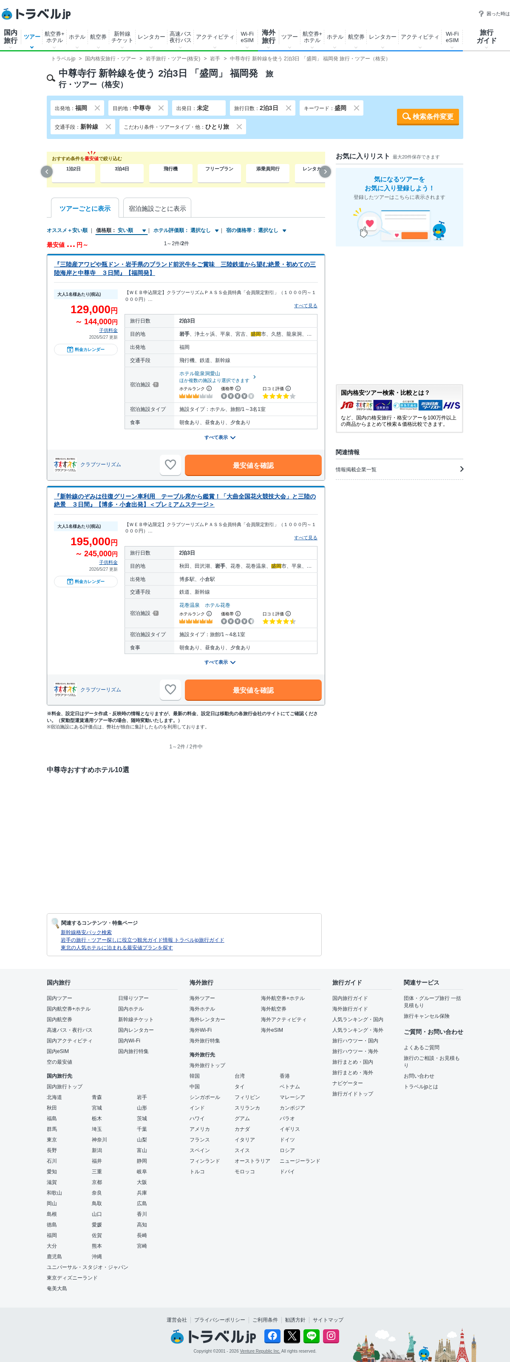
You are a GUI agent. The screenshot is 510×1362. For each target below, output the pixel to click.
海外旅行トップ (207, 1065)
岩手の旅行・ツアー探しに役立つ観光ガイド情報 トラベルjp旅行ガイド (142, 940)
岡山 (52, 1203)
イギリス (290, 1129)
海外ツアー (202, 998)
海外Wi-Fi (201, 1030)
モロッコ (245, 1172)
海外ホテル (202, 1009)
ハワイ (197, 1118)
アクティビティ (215, 37)
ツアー (32, 37)
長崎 (142, 1235)
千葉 (142, 1129)
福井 (97, 1161)
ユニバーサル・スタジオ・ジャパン (87, 1267)
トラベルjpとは (421, 1087)
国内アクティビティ (70, 1041)
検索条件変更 (433, 116)
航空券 (98, 37)
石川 (52, 1161)
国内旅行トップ (64, 1087)
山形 (142, 1108)
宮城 (97, 1108)
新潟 (97, 1150)
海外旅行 (268, 36)
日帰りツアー (133, 998)
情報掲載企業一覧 (399, 469)
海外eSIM (272, 1030)
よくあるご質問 (421, 1048)
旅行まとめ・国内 (352, 1062)
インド (197, 1108)
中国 (195, 1087)
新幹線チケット (122, 37)
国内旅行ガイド (350, 998)
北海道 (54, 1097)
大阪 (142, 1182)
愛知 (52, 1172)
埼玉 (97, 1129)
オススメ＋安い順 (67, 230)
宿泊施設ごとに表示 (157, 208)
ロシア (287, 1150)
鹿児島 (54, 1257)
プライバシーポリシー (219, 1320)
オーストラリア (252, 1161)
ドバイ (287, 1172)
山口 (97, 1214)
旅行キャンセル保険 (427, 1016)
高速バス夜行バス (181, 37)
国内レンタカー (136, 1030)
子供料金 (108, 330)
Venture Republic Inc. (260, 1351)
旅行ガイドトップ (352, 1094)
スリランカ (247, 1108)
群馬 (52, 1129)
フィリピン (247, 1097)
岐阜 (142, 1172)
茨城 (142, 1118)
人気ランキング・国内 (357, 1019)
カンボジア (292, 1108)
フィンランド (205, 1161)
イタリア (245, 1140)
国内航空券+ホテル (69, 1009)
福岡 (52, 1235)
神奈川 (99, 1140)
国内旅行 (10, 36)
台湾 (240, 1076)
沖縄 (97, 1257)
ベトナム (290, 1087)
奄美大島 (57, 1288)
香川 (142, 1214)
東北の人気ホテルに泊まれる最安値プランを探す (117, 948)
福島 (52, 1118)
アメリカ (200, 1129)
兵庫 (142, 1193)
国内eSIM (58, 1051)
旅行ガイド (486, 36)
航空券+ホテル (55, 37)
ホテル (77, 37)
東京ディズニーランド (72, 1278)
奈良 (97, 1193)
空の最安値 (59, 1062)
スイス (242, 1150)
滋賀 (52, 1182)
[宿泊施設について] (155, 385)
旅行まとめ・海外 (352, 1073)
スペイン (200, 1150)
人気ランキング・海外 (357, 1030)
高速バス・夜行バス (70, 1030)
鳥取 (97, 1203)
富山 (142, 1150)
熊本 (97, 1246)
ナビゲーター (347, 1083)
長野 (52, 1150)
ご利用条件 (265, 1320)
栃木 (97, 1118)
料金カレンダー (86, 349)
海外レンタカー (207, 1019)
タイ (240, 1087)
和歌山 (54, 1193)
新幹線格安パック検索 (86, 932)
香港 (285, 1076)
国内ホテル (131, 1009)
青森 (97, 1097)
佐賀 (97, 1235)
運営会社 (177, 1320)
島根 (52, 1214)
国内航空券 (59, 1019)
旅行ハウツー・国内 (355, 1041)
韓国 (195, 1076)
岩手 (142, 1097)
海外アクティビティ (284, 1019)
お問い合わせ (419, 1076)
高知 (142, 1225)
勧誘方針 (295, 1320)
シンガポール (205, 1097)
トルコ (197, 1172)
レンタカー (151, 37)
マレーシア (292, 1097)
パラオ (287, 1118)
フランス (200, 1140)
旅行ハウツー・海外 (355, 1051)
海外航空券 (273, 1009)
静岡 (142, 1161)
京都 (97, 1182)
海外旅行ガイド (350, 1009)
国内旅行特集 (133, 1051)
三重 (97, 1172)
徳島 (52, 1225)
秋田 (52, 1108)
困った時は (494, 14)
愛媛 (97, 1225)
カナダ (242, 1129)
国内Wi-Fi (129, 1041)
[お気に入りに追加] (170, 465)
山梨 (142, 1140)
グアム (242, 1118)
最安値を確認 (253, 465)
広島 (142, 1203)
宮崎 (142, 1246)
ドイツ (287, 1140)
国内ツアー (59, 998)
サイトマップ (328, 1320)
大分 (52, 1246)
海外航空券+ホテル (283, 998)
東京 (52, 1140)
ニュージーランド (300, 1161)
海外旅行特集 (205, 1041)
